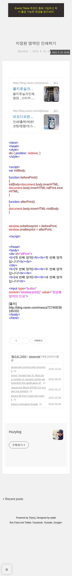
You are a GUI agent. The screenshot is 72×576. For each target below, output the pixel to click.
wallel (53, 517)
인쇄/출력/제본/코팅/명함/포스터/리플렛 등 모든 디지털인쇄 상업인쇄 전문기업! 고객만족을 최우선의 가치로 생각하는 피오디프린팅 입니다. (24, 124)
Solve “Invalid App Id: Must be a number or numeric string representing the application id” (28, 379)
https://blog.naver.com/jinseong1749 (32, 83)
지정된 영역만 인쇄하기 (36, 43)
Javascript (34, 356)
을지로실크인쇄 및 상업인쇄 (24, 89)
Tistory (32, 517)
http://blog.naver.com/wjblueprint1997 (32, 111)
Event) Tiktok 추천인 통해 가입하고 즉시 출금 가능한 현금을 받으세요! (36, 10)
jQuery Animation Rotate (24, 404)
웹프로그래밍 (18, 356)
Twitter (28, 522)
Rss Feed (14, 522)
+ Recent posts (13, 499)
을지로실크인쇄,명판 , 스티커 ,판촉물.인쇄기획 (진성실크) (24, 96)
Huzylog (15, 432)
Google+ (58, 522)
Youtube (48, 522)
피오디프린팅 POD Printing (23, 117)
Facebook (38, 522)
